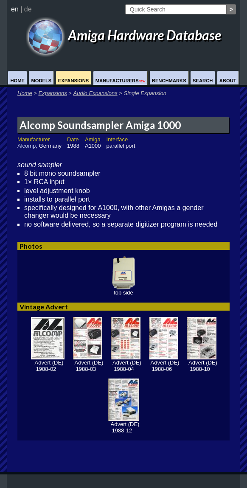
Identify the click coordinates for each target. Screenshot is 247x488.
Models (41, 80)
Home (17, 80)
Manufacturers (120, 80)
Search (203, 80)
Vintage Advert (44, 307)
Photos (31, 246)
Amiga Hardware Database (123, 35)
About (227, 80)
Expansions (73, 80)
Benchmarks (169, 80)
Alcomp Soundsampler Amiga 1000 (100, 125)
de (28, 9)
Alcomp (26, 146)
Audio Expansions (95, 93)
